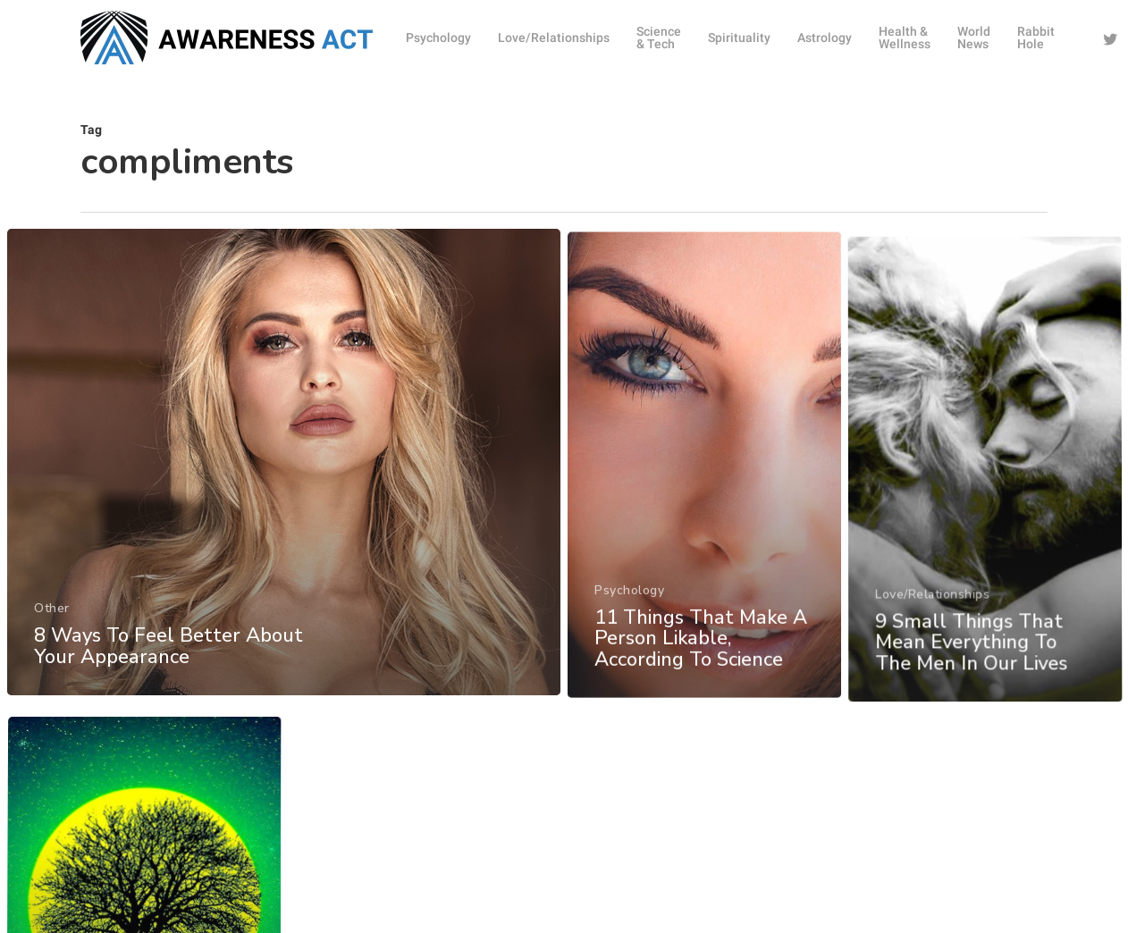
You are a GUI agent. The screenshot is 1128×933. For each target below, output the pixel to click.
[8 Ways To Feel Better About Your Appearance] (282, 498)
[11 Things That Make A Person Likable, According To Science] (706, 569)
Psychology (629, 685)
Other (50, 641)
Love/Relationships (936, 717)
